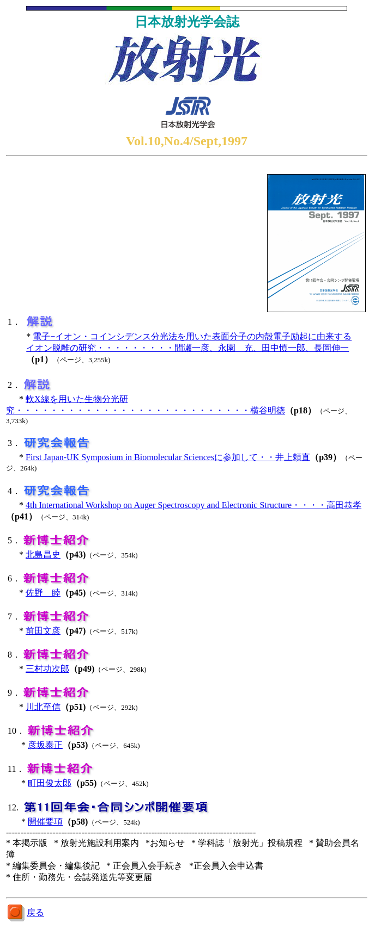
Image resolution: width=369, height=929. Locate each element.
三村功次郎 (47, 668)
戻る (35, 912)
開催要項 (45, 821)
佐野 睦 (43, 592)
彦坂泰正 (45, 745)
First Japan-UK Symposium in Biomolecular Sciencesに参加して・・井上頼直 (168, 457)
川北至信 (43, 706)
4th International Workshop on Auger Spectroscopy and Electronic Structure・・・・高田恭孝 (193, 505)
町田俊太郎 (49, 783)
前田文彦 (43, 630)
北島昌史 (43, 554)
